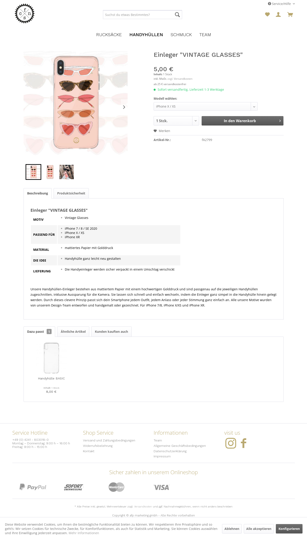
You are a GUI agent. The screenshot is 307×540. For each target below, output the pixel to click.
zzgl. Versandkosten (180, 79)
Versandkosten (143, 506)
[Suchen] (177, 14)
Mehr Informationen (84, 533)
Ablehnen (231, 529)
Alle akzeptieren (258, 529)
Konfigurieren (289, 529)
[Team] (205, 34)
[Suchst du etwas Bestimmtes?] (142, 14)
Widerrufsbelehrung (98, 445)
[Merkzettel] (267, 14)
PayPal (33, 487)
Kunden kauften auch (111, 331)
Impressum (162, 456)
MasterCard (117, 487)
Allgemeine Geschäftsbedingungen (180, 445)
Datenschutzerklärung (170, 451)
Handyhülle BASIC (51, 378)
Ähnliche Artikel (73, 331)
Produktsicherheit (71, 193)
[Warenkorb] (290, 14)
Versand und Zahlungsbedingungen (109, 440)
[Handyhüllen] (146, 34)
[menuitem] (142, 14)
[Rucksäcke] (109, 34)
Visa (161, 487)
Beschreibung (37, 193)
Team (158, 440)
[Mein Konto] (278, 14)
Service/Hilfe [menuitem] (280, 4)
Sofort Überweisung (73, 487)
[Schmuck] (181, 34)
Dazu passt (39, 331)
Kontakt (88, 451)
